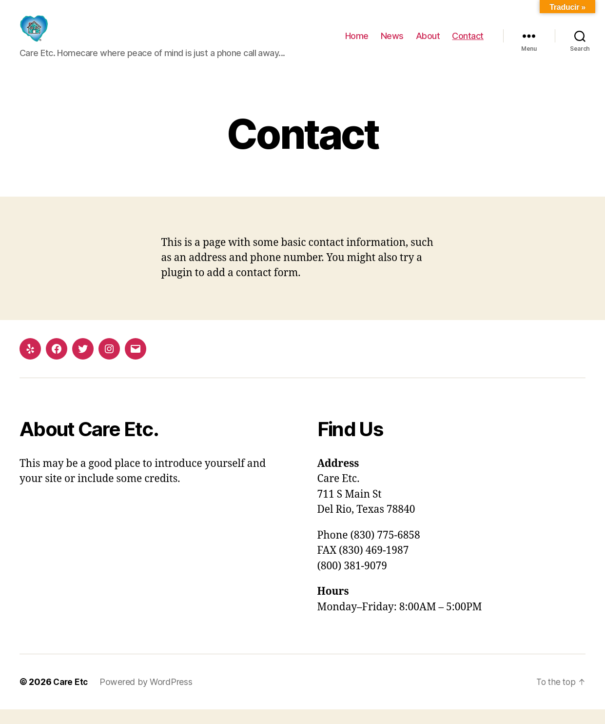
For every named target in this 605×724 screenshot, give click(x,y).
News (392, 43)
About (428, 43)
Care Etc (71, 696)
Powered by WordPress (148, 696)
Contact (468, 43)
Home (357, 43)
